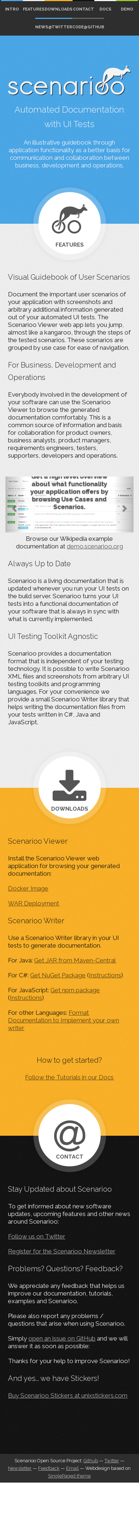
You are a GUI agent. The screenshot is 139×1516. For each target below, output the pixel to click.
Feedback (49, 1468)
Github (90, 1460)
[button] (15, 504)
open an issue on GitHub (61, 1338)
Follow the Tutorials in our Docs (69, 1077)
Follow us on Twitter (36, 1236)
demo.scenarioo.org (95, 546)
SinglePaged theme (69, 1476)
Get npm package (75, 990)
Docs (105, 9)
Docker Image (28, 888)
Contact (83, 9)
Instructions (105, 975)
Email (72, 1468)
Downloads (59, 9)
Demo (127, 9)
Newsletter (20, 1468)
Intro (12, 9)
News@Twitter (53, 27)
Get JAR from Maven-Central (75, 960)
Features (34, 9)
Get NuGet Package (58, 975)
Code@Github (88, 27)
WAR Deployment (33, 903)
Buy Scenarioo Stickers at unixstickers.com (67, 1395)
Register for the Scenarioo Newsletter (61, 1251)
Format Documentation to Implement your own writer (63, 1020)
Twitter (112, 1460)
